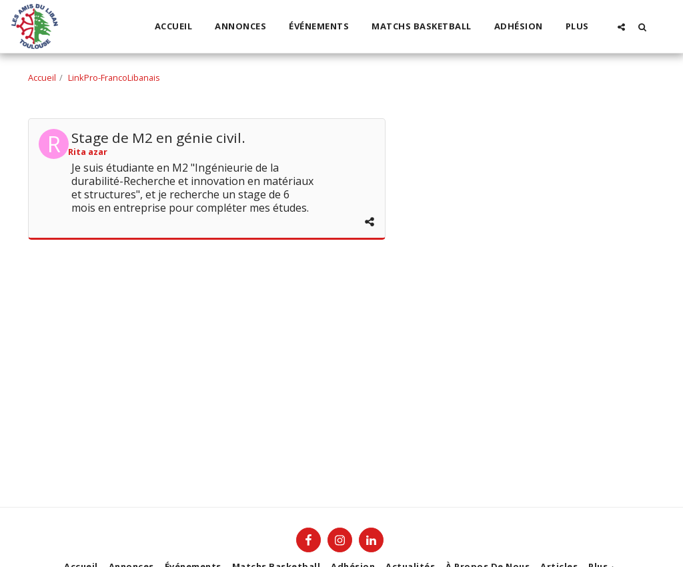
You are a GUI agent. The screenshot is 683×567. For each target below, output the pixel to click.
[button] (621, 26)
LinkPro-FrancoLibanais (114, 77)
